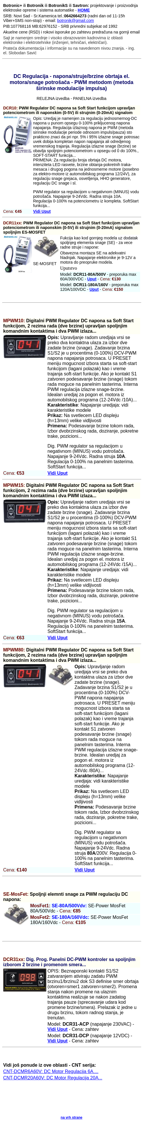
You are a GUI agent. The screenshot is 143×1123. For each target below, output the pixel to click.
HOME (84, 10)
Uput (91, 279)
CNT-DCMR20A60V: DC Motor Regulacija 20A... (52, 1077)
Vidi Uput (42, 211)
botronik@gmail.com (75, 20)
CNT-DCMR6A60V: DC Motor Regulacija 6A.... (50, 1071)
